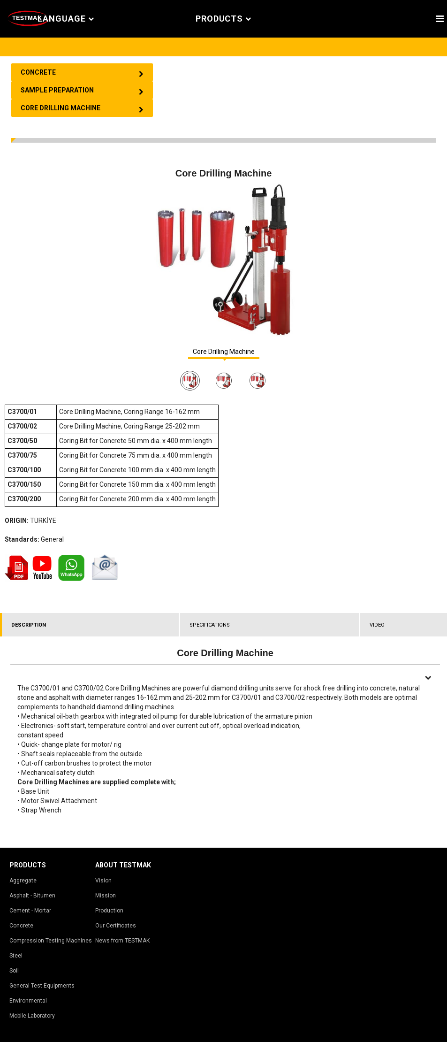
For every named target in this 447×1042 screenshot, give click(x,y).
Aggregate (23, 880)
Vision (103, 880)
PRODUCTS (223, 19)
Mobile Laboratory (32, 1016)
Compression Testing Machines (50, 940)
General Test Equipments (42, 985)
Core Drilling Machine (224, 351)
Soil (14, 970)
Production (109, 910)
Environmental (28, 1001)
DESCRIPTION (28, 625)
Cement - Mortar (30, 910)
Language (66, 19)
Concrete (21, 925)
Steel (16, 955)
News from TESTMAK (122, 940)
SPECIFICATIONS (209, 625)
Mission (105, 895)
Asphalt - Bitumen (32, 895)
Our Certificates (115, 925)
